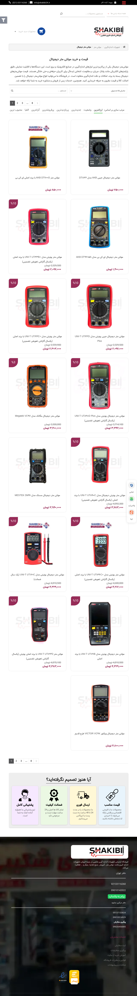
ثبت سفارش (120, 945)
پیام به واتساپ (117, 896)
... (27, 103)
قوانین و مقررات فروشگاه (115, 960)
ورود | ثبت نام (106, 2)
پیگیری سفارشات (118, 950)
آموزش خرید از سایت (116, 955)
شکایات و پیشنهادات (117, 965)
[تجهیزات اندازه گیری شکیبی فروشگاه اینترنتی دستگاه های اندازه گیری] (110, 31)
